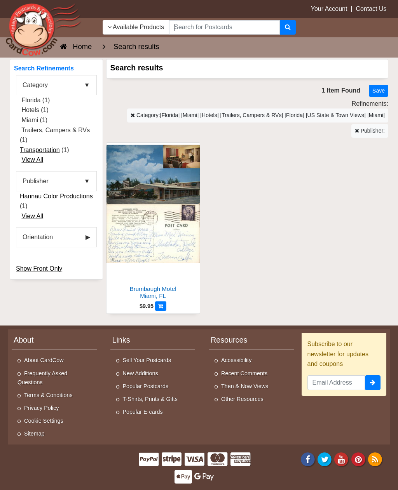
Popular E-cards (143, 412)
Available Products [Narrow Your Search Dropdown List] (136, 27)
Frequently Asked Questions (42, 377)
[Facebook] (308, 458)
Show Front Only (39, 268)
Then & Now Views (244, 386)
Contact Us (371, 8)
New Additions (140, 373)
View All (32, 159)
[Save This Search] (378, 91)
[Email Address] (336, 382)
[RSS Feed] (375, 458)
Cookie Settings (43, 421)
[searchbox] (224, 27)
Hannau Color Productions (56, 196)
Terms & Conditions (48, 395)
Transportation (40, 150)
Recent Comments (244, 373)
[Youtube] (341, 458)
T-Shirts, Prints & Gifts (150, 399)
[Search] (288, 27)
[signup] (373, 382)
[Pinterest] (358, 458)
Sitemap (34, 433)
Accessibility (236, 360)
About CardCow (44, 360)
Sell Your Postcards (147, 360)
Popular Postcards (146, 386)
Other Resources (242, 399)
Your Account (329, 8)
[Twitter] (324, 458)
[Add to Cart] (160, 306)
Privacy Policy (41, 408)
